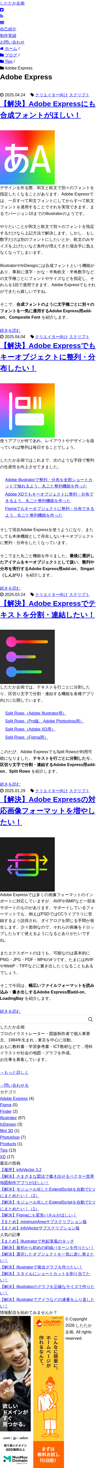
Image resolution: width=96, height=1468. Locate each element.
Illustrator (8, 1118)
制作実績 (8, 35)
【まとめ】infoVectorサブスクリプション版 (40, 1228)
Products (8, 1144)
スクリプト (79, 95)
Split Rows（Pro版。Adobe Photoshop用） (44, 721)
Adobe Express (14, 1098)
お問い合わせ (12, 42)
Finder (6, 1111)
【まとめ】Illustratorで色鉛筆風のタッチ (37, 1241)
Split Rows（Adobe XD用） (30, 729)
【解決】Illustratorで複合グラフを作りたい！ (41, 1267)
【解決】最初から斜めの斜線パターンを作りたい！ (47, 1247)
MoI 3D (6, 1131)
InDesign (8, 1124)
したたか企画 (12, 3)
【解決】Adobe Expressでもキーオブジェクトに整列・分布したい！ (48, 357)
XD (3, 1157)
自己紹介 (8, 29)
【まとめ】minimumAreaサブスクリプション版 (43, 1222)
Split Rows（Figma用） (26, 737)
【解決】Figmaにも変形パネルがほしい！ (38, 1215)
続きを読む (10, 330)
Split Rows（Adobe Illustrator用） (36, 713)
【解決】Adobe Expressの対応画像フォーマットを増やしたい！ (47, 810)
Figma (5, 1105)
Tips (4, 1150)
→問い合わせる (14, 1085)
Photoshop (10, 1137)
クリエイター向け (51, 95)
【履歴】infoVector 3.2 (20, 1170)
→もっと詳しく (14, 1072)
